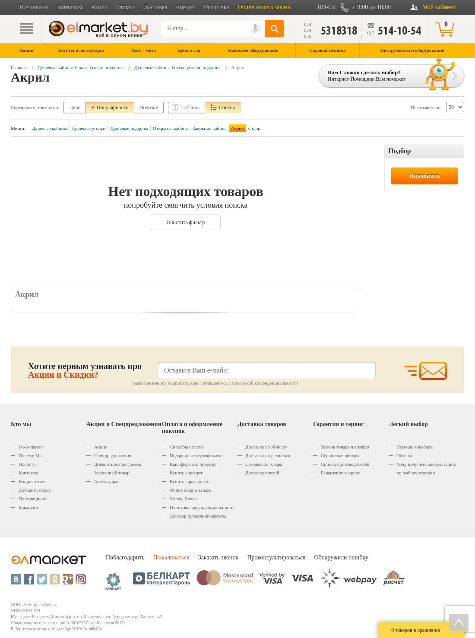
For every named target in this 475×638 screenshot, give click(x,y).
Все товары (33, 7)
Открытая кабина (170, 128)
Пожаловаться (171, 557)
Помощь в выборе (414, 446)
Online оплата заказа (264, 7)
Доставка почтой (262, 472)
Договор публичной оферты (198, 515)
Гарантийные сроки (341, 472)
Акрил (237, 128)
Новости (27, 464)
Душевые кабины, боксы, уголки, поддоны (81, 67)
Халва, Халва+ (184, 498)
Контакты (69, 7)
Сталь (254, 128)
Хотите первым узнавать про (85, 370)
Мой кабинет (439, 7)
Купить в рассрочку (189, 481)
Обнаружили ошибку (341, 557)
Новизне (148, 107)
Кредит (185, 7)
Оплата (126, 7)
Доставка (156, 7)
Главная (19, 67)
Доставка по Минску (266, 446)
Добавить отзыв (35, 490)
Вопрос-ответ (32, 481)
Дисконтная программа (117, 464)
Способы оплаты (187, 446)
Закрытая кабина (210, 128)
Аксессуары (106, 481)
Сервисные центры (340, 455)
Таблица (190, 107)
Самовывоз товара (263, 464)
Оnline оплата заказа (190, 490)
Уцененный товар (112, 472)
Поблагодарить (125, 557)
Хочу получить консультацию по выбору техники (426, 468)
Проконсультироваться (276, 557)
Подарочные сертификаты (196, 455)
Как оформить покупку (193, 464)
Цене (74, 107)
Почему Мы (31, 455)
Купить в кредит (186, 472)
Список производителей (345, 464)
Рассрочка (216, 7)
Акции (99, 7)
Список (226, 107)
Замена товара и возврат (345, 446)
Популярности (113, 107)
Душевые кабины (49, 128)
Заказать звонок (218, 557)
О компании (31, 446)
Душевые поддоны (129, 128)
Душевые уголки (88, 128)
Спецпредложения (112, 455)
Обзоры (404, 455)
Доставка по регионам (267, 455)
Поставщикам (33, 498)
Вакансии (28, 507)
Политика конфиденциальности (202, 507)
